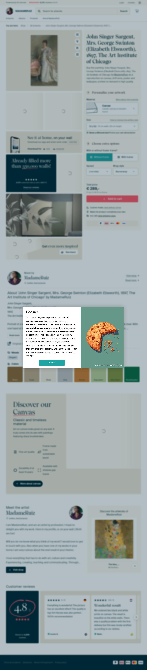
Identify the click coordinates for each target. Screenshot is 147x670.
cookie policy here (49, 338)
